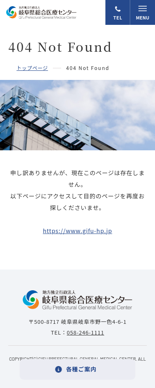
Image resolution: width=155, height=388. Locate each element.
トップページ (32, 67)
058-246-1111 (86, 332)
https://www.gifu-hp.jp (77, 231)
